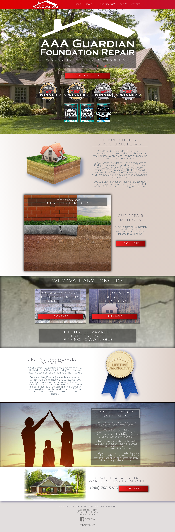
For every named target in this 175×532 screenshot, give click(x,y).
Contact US (134, 488)
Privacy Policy (87, 525)
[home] (46, 4)
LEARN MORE (130, 243)
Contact (135, 4)
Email (102, 65)
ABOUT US (90, 4)
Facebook (90, 519)
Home (78, 4)
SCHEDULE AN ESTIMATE (87, 75)
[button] (107, 3)
